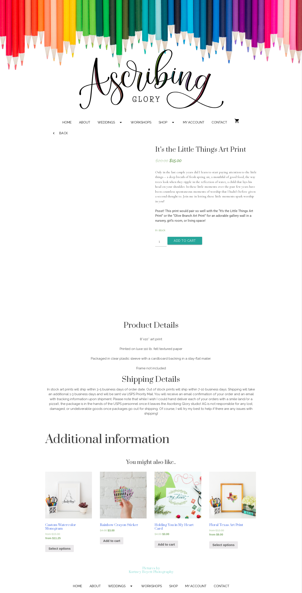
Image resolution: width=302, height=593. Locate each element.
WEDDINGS (110, 122)
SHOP (167, 122)
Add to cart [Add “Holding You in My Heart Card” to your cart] (166, 544)
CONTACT (219, 122)
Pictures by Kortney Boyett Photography (151, 570)
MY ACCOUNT (193, 122)
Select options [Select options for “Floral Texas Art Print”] (223, 545)
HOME (67, 122)
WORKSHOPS (141, 122)
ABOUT (84, 122)
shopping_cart (237, 120)
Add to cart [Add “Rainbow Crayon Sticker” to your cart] (111, 541)
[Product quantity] (161, 242)
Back (60, 133)
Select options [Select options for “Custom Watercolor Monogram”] (59, 548)
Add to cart (185, 241)
